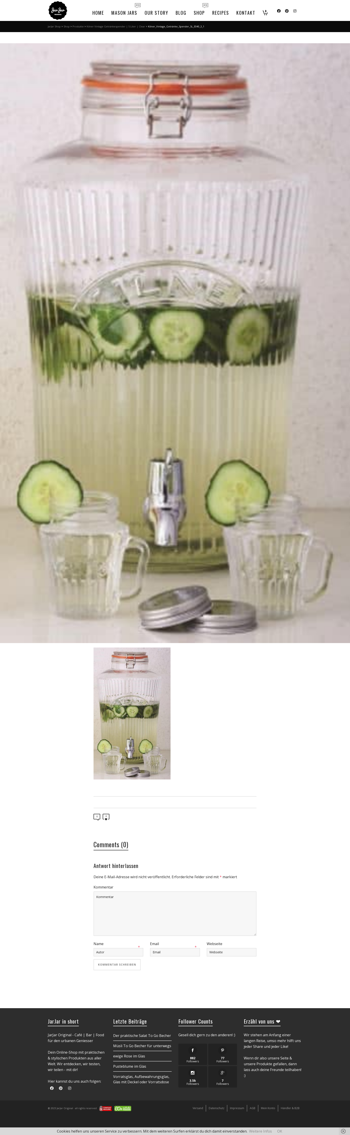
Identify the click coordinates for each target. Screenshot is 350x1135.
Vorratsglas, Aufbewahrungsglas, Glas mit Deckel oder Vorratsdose (141, 1079)
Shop (67, 26)
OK (279, 1131)
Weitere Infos (260, 1131)
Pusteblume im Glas (129, 1066)
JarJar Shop (54, 26)
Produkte (78, 26)
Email (154, 943)
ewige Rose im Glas (129, 1056)
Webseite (214, 943)
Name (99, 943)
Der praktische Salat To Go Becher (142, 1035)
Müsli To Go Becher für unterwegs (142, 1045)
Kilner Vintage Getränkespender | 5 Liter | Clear (116, 26)
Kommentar (103, 887)
